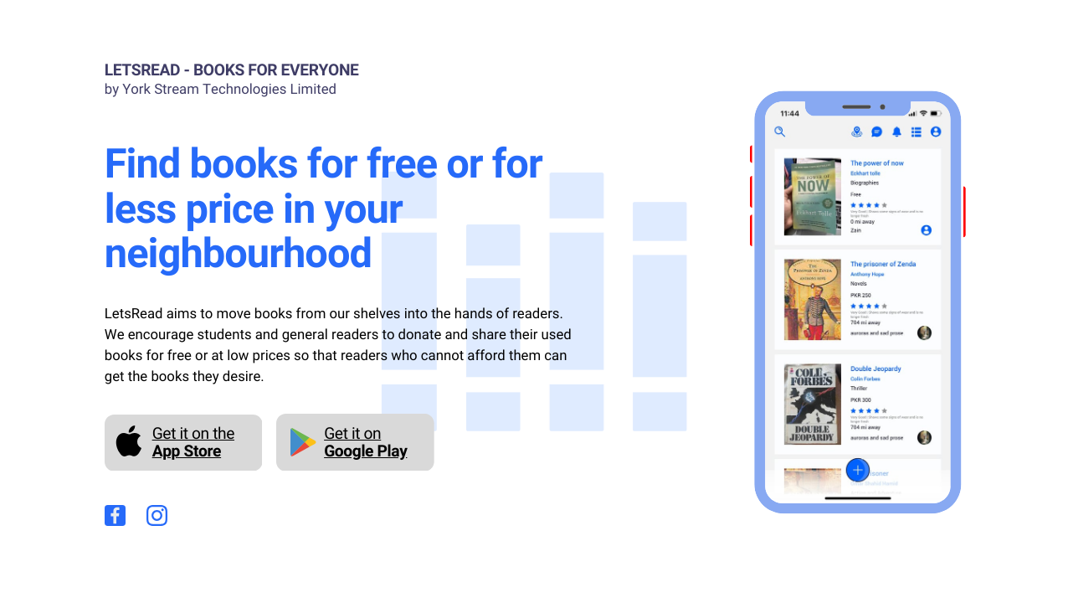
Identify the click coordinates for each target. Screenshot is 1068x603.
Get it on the (193, 433)
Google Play (365, 451)
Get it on (352, 433)
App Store (186, 451)
